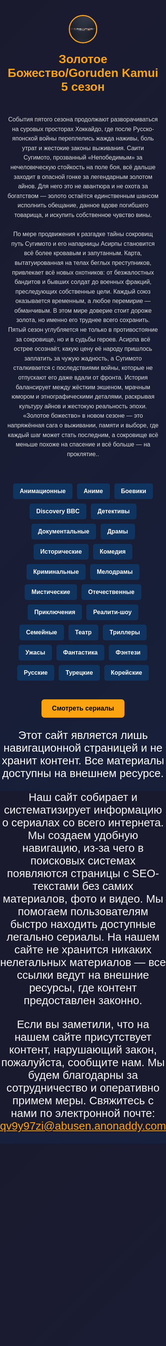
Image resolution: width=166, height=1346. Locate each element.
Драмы (117, 531)
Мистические (50, 592)
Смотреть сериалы (83, 708)
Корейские (126, 672)
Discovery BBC (58, 511)
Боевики (134, 491)
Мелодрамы (115, 572)
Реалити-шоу (112, 612)
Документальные (63, 531)
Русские (36, 672)
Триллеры (125, 632)
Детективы (114, 511)
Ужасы (35, 652)
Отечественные (111, 592)
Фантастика (80, 652)
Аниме (93, 491)
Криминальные (56, 572)
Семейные (41, 632)
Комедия (113, 551)
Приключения (55, 612)
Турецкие (79, 672)
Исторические (61, 551)
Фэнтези (128, 652)
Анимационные (43, 491)
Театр (83, 632)
